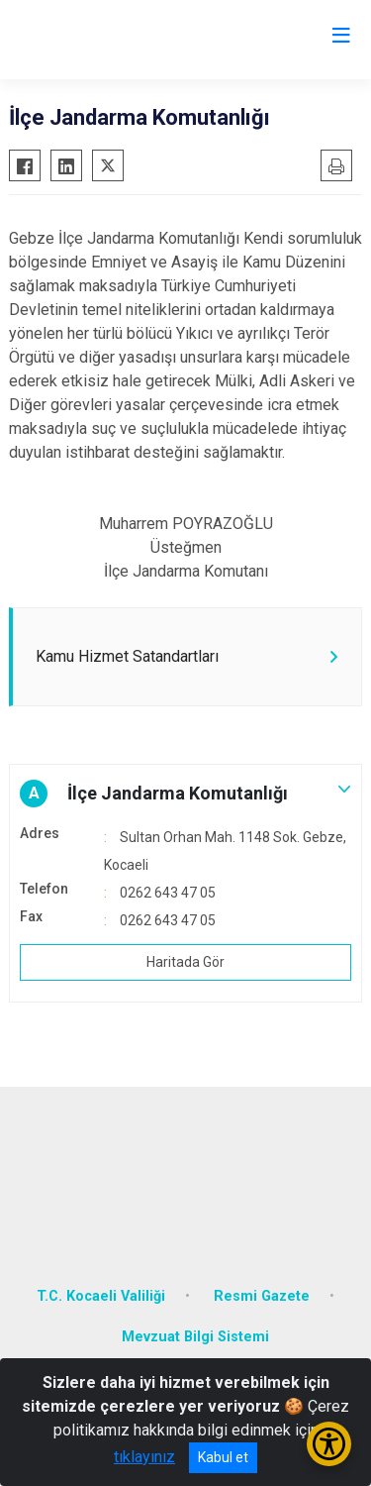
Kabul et (223, 1457)
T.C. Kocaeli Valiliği (101, 1296)
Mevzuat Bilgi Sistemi (195, 1336)
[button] (185, 793)
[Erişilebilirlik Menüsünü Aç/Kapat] (329, 1444)
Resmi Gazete (262, 1296)
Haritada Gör (185, 962)
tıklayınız (144, 1456)
